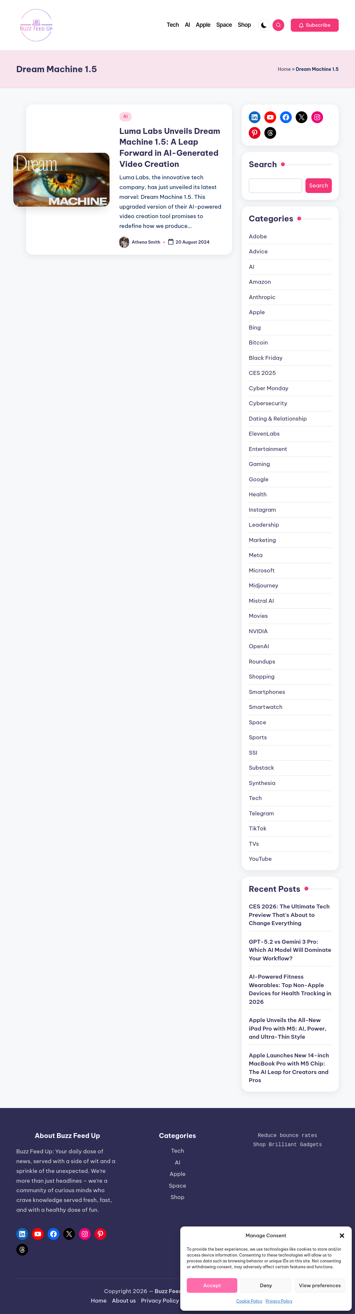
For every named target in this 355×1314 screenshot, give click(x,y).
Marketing (262, 540)
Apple (257, 312)
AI (125, 116)
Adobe (258, 236)
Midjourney (263, 585)
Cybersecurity (268, 403)
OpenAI (259, 646)
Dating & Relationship (278, 418)
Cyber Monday (268, 388)
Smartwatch (265, 707)
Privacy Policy (279, 1301)
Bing (255, 327)
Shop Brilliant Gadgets (287, 1145)
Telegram (261, 813)
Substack (261, 767)
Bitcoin (258, 342)
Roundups (262, 661)
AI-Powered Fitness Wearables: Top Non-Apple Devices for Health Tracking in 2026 (290, 989)
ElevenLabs (264, 433)
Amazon (260, 281)
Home (284, 69)
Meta (255, 555)
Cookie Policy (249, 1301)
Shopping (261, 676)
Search (263, 164)
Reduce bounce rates (287, 1136)
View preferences (320, 1285)
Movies (258, 615)
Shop (177, 1197)
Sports (258, 737)
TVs (254, 843)
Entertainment (268, 449)
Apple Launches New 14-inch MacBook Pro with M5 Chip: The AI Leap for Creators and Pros (289, 1068)
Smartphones (267, 692)
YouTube (260, 858)
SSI (253, 752)
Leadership (264, 524)
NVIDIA (258, 631)
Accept (212, 1285)
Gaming (259, 464)
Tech (255, 798)
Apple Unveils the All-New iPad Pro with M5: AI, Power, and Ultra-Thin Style (287, 1028)
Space (257, 722)
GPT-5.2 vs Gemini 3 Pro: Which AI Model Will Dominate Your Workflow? (290, 950)
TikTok (257, 828)
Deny (266, 1285)
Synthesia (262, 783)
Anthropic (262, 297)
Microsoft (262, 570)
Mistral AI (261, 600)
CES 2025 (262, 373)
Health (258, 494)
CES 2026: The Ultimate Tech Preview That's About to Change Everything (289, 915)
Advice (258, 251)
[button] (342, 1235)
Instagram (262, 509)
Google (258, 479)
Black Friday (266, 357)
